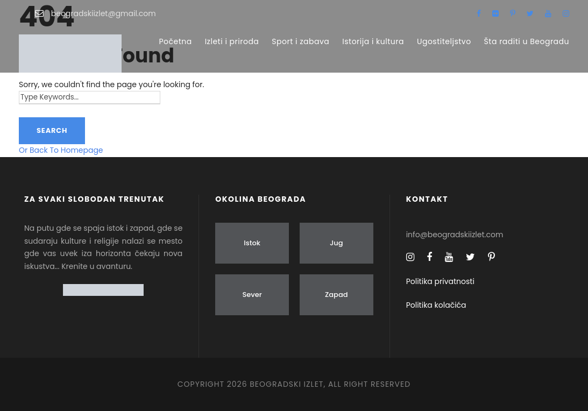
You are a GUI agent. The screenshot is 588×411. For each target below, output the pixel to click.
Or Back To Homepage (61, 150)
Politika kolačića (436, 305)
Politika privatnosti (440, 281)
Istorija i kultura (373, 41)
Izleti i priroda (232, 41)
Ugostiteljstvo (444, 41)
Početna (175, 41)
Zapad (336, 294)
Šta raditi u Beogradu (526, 41)
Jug (336, 243)
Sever (251, 294)
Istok (252, 243)
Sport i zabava (300, 41)
